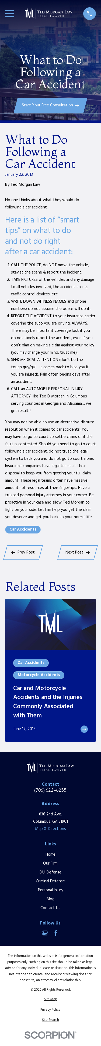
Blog (50, 899)
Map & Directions (50, 829)
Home (50, 854)
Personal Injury (50, 890)
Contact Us (50, 908)
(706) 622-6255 (50, 790)
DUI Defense (50, 872)
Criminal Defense (50, 881)
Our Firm (50, 863)
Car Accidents (22, 529)
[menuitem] (50, 999)
